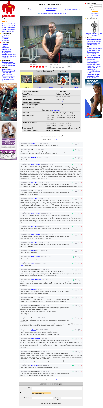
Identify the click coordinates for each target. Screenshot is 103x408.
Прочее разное (6, 58)
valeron (33, 330)
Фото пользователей (93, 55)
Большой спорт (92, 67)
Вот (22, 265)
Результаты (5, 35)
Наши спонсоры (7, 74)
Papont (33, 143)
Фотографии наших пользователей (51, 9)
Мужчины (5, 29)
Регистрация (95, 15)
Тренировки (5, 44)
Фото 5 (75, 87)
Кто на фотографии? (93, 43)
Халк (32, 263)
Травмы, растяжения (93, 64)
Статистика (5, 37)
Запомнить (96, 9)
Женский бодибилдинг (9, 54)
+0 (73, 270)
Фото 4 (63, 87)
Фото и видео (91, 53)
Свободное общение (93, 74)
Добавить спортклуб (8, 65)
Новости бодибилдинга (94, 48)
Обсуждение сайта (93, 76)
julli (31, 9)
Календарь (5, 40)
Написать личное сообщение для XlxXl (53, 13)
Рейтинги (5, 38)
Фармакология (6, 49)
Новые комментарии (93, 50)
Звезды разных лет (8, 31)
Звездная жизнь (7, 53)
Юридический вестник (9, 56)
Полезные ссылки (7, 77)
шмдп (33, 250)
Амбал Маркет (91, 78)
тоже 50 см (27, 265)
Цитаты (89, 73)
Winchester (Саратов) (71, 9)
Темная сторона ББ (93, 62)
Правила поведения (8, 76)
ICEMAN (33, 158)
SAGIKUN (34, 289)
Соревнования (6, 51)
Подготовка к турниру (94, 66)
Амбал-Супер (35, 256)
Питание (4, 46)
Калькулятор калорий (94, 41)
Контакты (5, 81)
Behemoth (34, 365)
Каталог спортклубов (8, 63)
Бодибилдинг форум (93, 57)
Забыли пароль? (95, 13)
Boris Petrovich (36, 164)
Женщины (11, 29)
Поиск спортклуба (7, 62)
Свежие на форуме (93, 52)
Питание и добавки (93, 61)
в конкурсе (56, 110)
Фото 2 (39, 87)
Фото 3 (51, 87)
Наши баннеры (6, 72)
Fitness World (91, 69)
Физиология (5, 48)
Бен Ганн (34, 182)
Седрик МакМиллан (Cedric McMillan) (94, 28)
